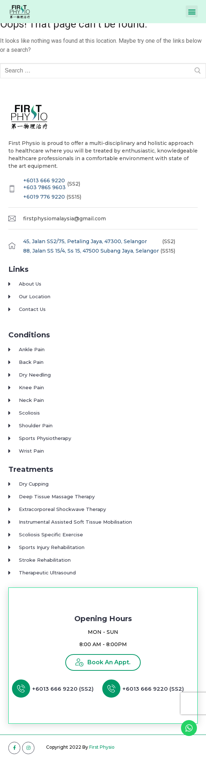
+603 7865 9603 (44, 193)
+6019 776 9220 (44, 202)
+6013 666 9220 (44, 185)
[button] (192, 11)
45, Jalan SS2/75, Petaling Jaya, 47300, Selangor (85, 247)
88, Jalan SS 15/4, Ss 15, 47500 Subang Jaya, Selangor (91, 256)
